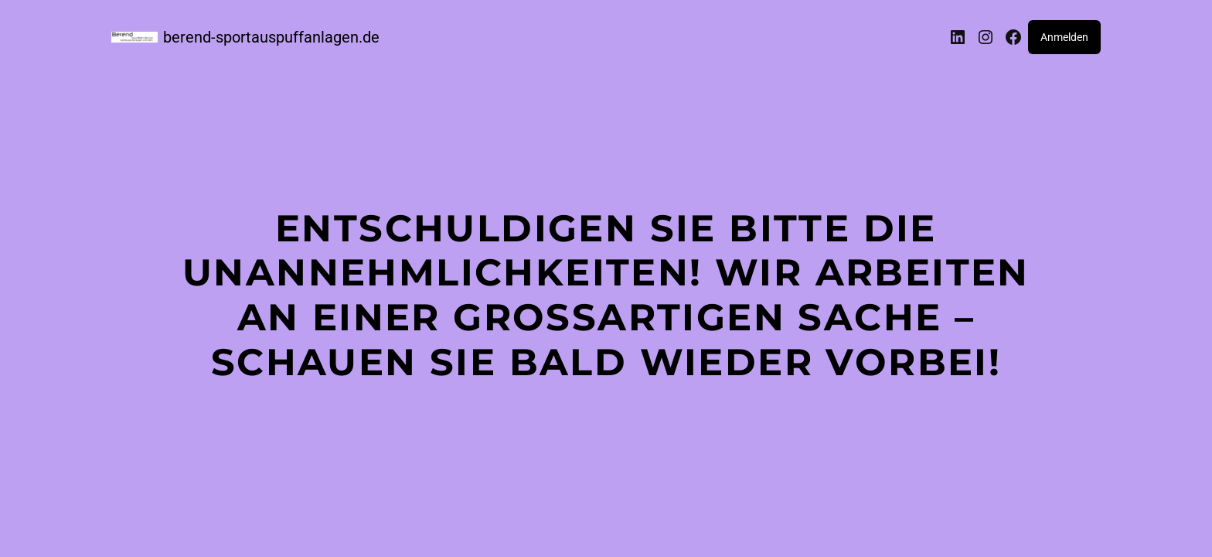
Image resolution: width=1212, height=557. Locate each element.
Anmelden (1064, 37)
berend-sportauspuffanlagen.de (271, 37)
